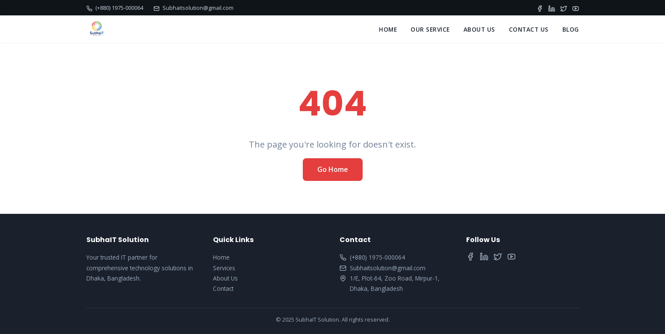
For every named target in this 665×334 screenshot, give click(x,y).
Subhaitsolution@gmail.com (193, 8)
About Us (225, 278)
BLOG (570, 29)
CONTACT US (529, 29)
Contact (223, 288)
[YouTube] (575, 7)
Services (224, 268)
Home (221, 257)
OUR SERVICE (430, 29)
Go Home (332, 169)
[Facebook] (539, 7)
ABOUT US (479, 29)
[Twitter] (563, 7)
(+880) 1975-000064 (114, 8)
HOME (388, 29)
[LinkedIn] (551, 7)
